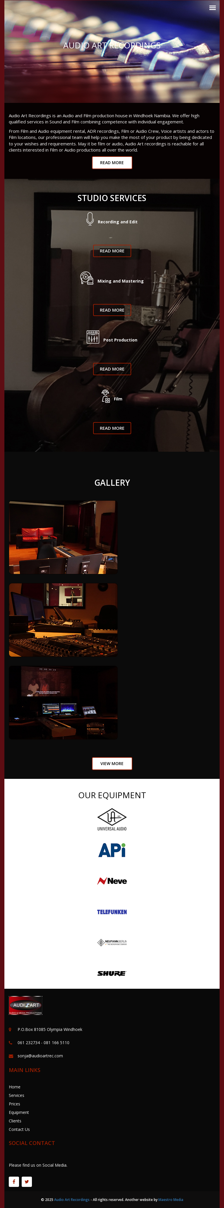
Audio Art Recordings (72, 1199)
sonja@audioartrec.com (40, 1056)
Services (16, 1095)
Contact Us (19, 1129)
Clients (15, 1121)
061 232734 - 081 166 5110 (43, 1042)
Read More (112, 251)
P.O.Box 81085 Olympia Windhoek (50, 1029)
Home (14, 1087)
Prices (14, 1104)
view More (112, 763)
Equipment (19, 1112)
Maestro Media (170, 1199)
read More (112, 162)
